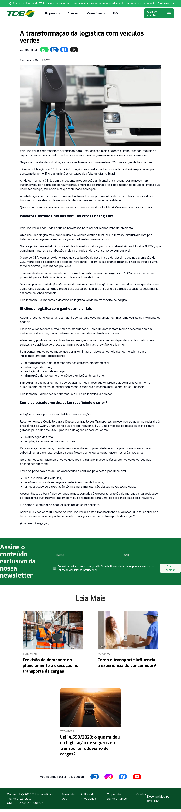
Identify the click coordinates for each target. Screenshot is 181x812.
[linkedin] (54, 49)
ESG (115, 13)
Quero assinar (170, 568)
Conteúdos (96, 13)
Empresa (52, 13)
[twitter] (74, 49)
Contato (73, 13)
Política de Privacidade (110, 566)
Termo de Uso (68, 796)
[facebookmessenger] (64, 49)
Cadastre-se (165, 3)
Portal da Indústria (47, 162)
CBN (54, 169)
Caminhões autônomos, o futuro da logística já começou (76, 394)
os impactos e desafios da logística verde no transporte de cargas (89, 516)
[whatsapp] (44, 49)
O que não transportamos (117, 796)
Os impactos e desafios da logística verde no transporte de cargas (82, 300)
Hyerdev (153, 800)
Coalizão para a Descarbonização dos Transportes (77, 421)
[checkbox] (54, 568)
